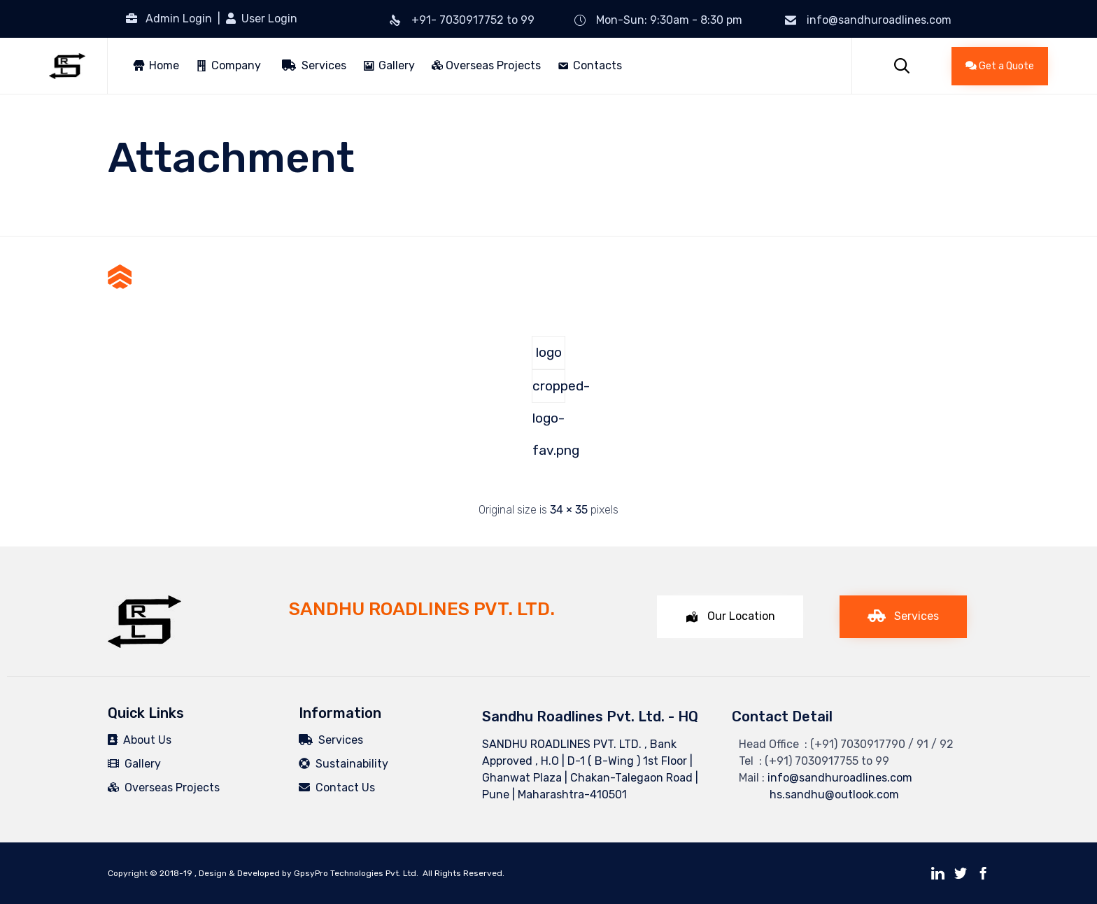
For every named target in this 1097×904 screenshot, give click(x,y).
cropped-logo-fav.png (548, 390)
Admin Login (179, 18)
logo (549, 352)
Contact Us (337, 787)
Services (314, 65)
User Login (268, 18)
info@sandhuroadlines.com (879, 20)
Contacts (597, 65)
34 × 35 (569, 509)
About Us (139, 740)
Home (164, 65)
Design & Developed (239, 873)
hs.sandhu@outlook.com (819, 794)
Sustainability (343, 763)
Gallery (396, 65)
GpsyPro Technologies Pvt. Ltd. (356, 873)
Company (236, 65)
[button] (999, 66)
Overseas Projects (486, 65)
